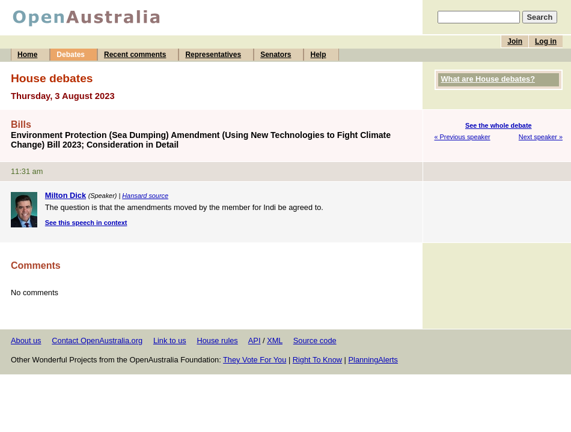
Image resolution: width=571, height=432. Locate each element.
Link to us (169, 340)
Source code (315, 340)
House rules (217, 340)
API (254, 340)
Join (514, 41)
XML (274, 340)
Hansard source (145, 195)
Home (27, 54)
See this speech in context (86, 222)
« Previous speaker (462, 136)
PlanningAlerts (373, 359)
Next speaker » (541, 136)
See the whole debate (498, 125)
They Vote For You (254, 359)
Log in (546, 41)
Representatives (213, 54)
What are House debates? (488, 78)
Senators (275, 54)
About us (26, 340)
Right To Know (317, 359)
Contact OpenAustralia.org (97, 340)
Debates (70, 54)
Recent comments (135, 54)
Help (318, 54)
